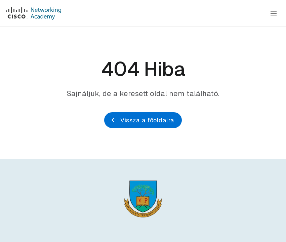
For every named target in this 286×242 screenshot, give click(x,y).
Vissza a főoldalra (142, 120)
